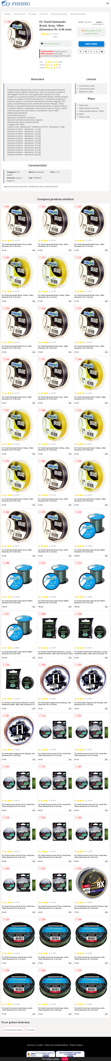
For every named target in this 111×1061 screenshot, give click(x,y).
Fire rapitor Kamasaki (59, 14)
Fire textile (44, 14)
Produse (8, 14)
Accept (65, 1059)
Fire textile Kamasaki (78, 14)
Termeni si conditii (35, 1045)
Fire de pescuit (19, 14)
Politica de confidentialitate (56, 1045)
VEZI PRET (91, 44)
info (33, 250)
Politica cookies (76, 1045)
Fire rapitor (32, 14)
